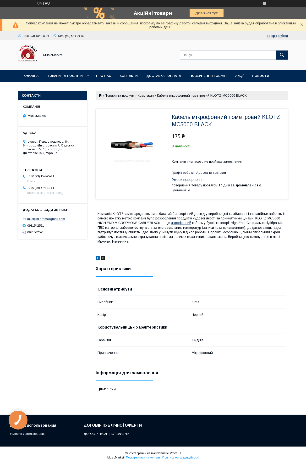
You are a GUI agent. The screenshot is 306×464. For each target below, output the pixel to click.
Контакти (129, 76)
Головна (30, 76)
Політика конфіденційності (180, 457)
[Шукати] (282, 55)
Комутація (146, 95)
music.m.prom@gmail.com (46, 219)
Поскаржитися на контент (143, 457)
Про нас (103, 76)
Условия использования (27, 434)
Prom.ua (175, 453)
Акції (239, 76)
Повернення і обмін (208, 76)
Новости (260, 76)
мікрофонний (181, 223)
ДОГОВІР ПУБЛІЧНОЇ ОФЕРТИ (107, 434)
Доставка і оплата (163, 76)
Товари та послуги (65, 76)
